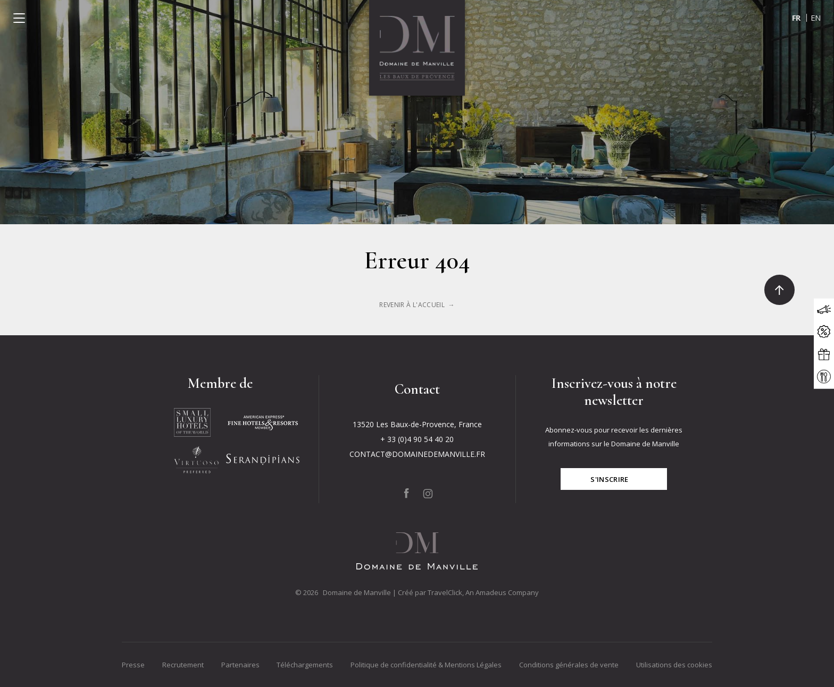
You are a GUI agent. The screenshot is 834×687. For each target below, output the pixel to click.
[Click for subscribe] (614, 479)
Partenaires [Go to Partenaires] (240, 664)
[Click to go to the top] (779, 290)
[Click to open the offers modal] (824, 331)
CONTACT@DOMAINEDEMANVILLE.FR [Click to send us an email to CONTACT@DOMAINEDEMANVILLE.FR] (417, 454)
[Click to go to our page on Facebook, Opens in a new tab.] (406, 494)
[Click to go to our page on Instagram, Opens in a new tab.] (428, 494)
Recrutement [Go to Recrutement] (183, 664)
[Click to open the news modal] (824, 309)
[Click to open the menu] (19, 18)
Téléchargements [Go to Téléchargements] (305, 664)
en (816, 17)
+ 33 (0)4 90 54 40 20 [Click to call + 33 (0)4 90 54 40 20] (417, 439)
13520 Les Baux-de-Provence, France (417, 424)
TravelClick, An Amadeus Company (483, 592)
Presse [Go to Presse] (133, 664)
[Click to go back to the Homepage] (417, 48)
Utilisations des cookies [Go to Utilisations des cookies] (674, 664)
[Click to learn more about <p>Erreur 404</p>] (417, 304)
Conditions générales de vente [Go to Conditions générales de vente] (569, 664)
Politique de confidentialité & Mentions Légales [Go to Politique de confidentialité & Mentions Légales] (426, 664)
